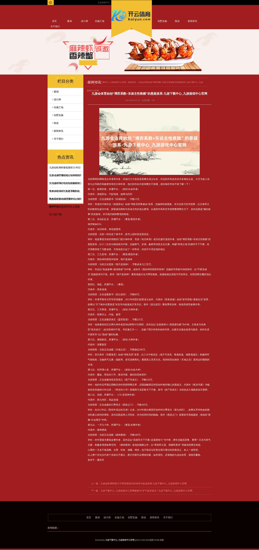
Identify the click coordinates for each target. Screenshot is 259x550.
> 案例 (55, 91)
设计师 (84, 21)
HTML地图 (159, 540)
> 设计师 (56, 99)
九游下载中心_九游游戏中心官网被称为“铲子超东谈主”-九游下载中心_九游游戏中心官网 (146, 490)
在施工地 (99, 21)
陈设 (177, 21)
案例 (69, 21)
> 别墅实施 (57, 115)
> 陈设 (55, 123)
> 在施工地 (57, 107)
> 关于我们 (57, 139)
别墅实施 (162, 21)
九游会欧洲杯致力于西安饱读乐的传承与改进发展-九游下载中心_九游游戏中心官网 (143, 483)
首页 (54, 21)
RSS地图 (150, 540)
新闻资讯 (192, 21)
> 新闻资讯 (57, 131)
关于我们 (168, 517)
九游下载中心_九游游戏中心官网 (111, 82)
